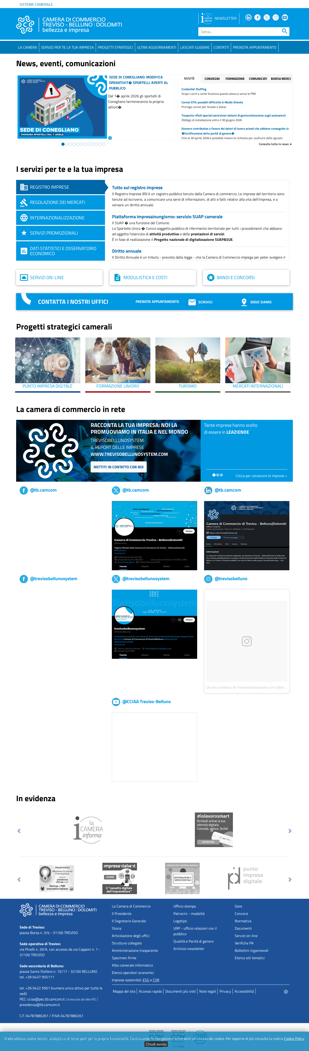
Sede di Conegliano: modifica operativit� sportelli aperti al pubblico (138, 82)
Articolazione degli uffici (130, 935)
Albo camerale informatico (132, 965)
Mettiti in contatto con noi (119, 467)
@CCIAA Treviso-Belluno (141, 701)
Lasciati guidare (195, 47)
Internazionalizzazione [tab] (57, 217)
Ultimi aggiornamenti (156, 47)
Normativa (243, 921)
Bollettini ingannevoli (251, 950)
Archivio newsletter (188, 948)
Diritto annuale (126, 250)
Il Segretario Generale (129, 921)
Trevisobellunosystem (36, 592)
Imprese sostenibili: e (135, 980)
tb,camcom (28, 504)
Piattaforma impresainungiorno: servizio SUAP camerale (167, 216)
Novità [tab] (189, 78)
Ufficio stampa (184, 906)
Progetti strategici (115, 47)
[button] (19, 831)
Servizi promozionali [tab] (54, 232)
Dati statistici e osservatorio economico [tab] (63, 251)
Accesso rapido (150, 991)
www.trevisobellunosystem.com (129, 454)
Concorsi (241, 913)
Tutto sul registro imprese (137, 187)
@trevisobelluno (225, 578)
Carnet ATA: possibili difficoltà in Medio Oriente (212, 102)
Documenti (243, 928)
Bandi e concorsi (236, 277)
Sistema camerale (36, 4)
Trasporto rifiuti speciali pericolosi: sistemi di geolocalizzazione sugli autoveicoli (233, 115)
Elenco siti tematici (250, 958)
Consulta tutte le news (274, 144)
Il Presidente (121, 913)
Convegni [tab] (212, 78)
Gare (238, 906)
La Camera (27, 47)
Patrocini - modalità (189, 913)
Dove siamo (255, 302)
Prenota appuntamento (157, 301)
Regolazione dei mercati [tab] (57, 202)
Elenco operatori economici (133, 972)
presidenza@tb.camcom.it (40, 1004)
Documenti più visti (180, 991)
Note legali (207, 991)
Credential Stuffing (193, 89)
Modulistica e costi (145, 277)
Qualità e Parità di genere (193, 941)
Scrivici (200, 302)
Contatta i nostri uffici (73, 301)
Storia (116, 928)
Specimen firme (124, 958)
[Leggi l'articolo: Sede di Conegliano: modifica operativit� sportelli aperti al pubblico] (110, 137)
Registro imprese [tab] (49, 187)
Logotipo (180, 921)
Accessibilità (244, 991)
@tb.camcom (38, 489)
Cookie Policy (294, 1038)
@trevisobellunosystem (48, 578)
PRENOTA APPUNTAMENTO (254, 47)
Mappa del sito (124, 991)
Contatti (221, 47)
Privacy (225, 991)
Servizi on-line (47, 277)
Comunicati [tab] (258, 78)
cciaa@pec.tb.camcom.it (46, 999)
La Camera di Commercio (131, 906)
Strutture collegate (127, 943)
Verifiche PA (244, 943)
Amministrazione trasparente (135, 950)
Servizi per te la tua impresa (67, 47)
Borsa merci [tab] (281, 78)
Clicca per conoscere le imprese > (261, 475)
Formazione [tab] (235, 78)
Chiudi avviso (156, 1044)
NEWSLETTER (219, 18)
